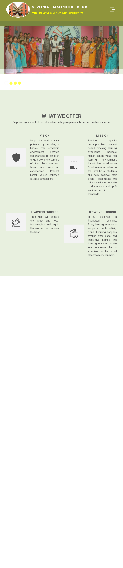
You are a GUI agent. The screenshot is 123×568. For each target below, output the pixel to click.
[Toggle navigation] (112, 9)
